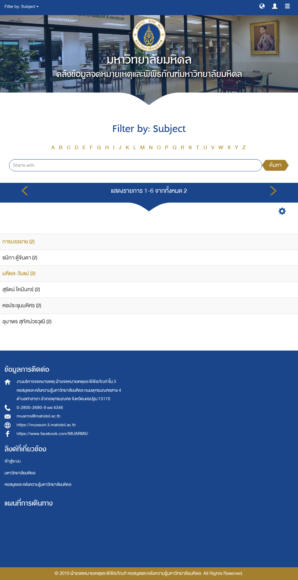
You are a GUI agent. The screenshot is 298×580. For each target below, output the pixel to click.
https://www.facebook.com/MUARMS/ (52, 433)
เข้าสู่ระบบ (13, 461)
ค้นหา (275, 165)
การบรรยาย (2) (18, 241)
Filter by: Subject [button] (22, 6)
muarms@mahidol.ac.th (38, 416)
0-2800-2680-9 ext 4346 (40, 407)
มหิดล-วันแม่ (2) (18, 273)
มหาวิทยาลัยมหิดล (20, 473)
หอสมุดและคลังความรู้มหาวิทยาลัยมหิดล (38, 484)
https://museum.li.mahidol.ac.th (46, 425)
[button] (262, 6)
